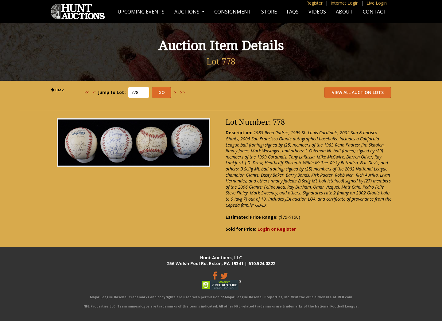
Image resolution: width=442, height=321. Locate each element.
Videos (317, 11)
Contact (374, 11)
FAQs (293, 11)
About (344, 11)
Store (269, 11)
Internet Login (345, 3)
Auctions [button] (187, 11)
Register (314, 3)
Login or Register (277, 229)
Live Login (376, 3)
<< (86, 92)
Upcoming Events (141, 11)
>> (182, 92)
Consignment (232, 11)
